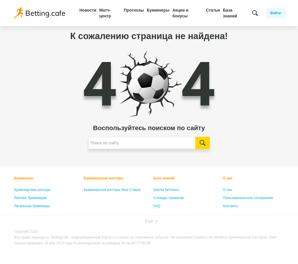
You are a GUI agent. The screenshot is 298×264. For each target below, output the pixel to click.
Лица (157, 214)
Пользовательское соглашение (248, 198)
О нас (228, 178)
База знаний (230, 13)
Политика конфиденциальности (248, 214)
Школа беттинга (166, 190)
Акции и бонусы (180, 13)
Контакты (230, 206)
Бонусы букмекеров (30, 214)
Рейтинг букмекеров (30, 198)
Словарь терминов (168, 198)
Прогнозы (134, 10)
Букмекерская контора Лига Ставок (112, 190)
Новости (88, 10)
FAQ (156, 206)
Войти (275, 13)
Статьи (213, 10)
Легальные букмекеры (32, 206)
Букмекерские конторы (32, 190)
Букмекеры (158, 10)
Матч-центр (105, 13)
